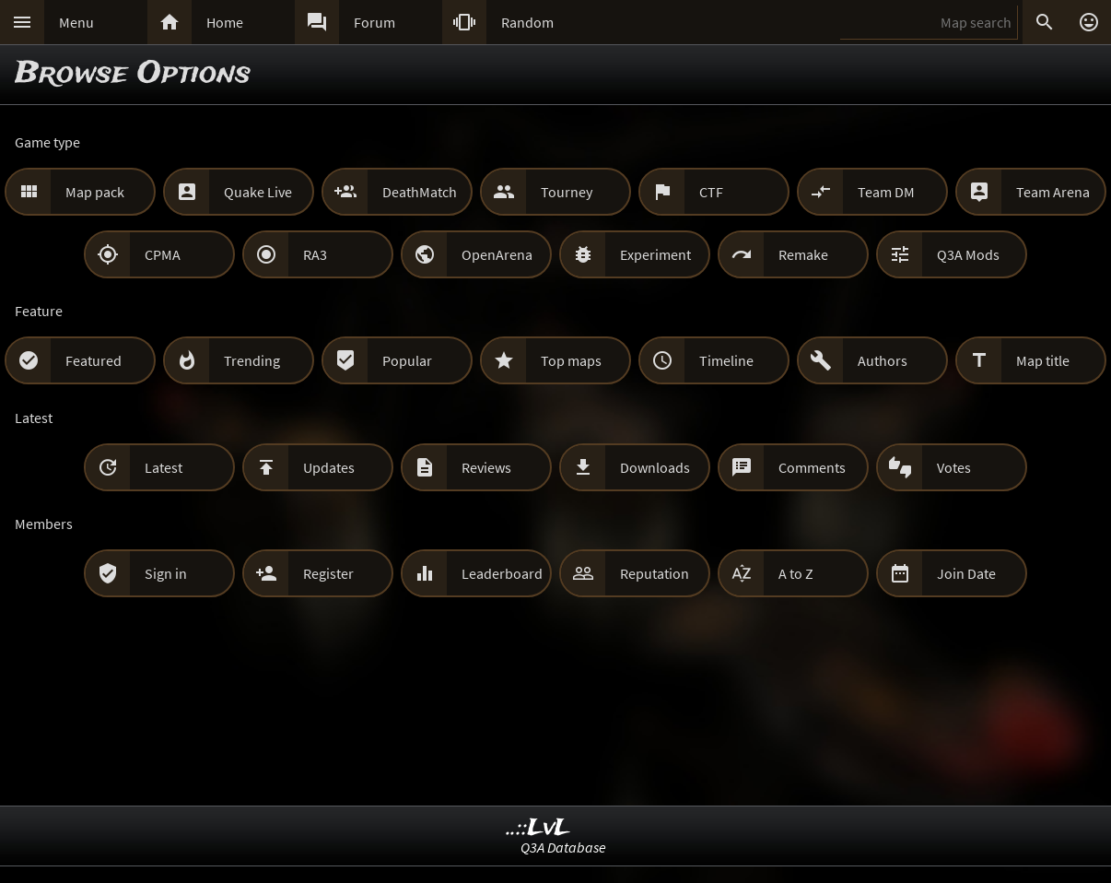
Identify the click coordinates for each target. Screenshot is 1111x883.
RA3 (315, 254)
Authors (882, 360)
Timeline (726, 360)
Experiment (655, 254)
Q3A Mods (968, 254)
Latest (163, 467)
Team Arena (1053, 191)
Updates (329, 467)
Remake (803, 254)
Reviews (486, 467)
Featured (93, 360)
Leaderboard (502, 573)
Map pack (94, 191)
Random (527, 22)
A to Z (795, 573)
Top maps (571, 360)
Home (224, 22)
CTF (711, 191)
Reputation (654, 573)
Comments (812, 467)
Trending (252, 360)
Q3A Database (563, 847)
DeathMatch (419, 191)
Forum (374, 22)
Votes (954, 467)
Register (328, 573)
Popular (407, 360)
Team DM (886, 191)
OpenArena (497, 254)
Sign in (166, 573)
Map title (1043, 360)
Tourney (566, 191)
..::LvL (538, 828)
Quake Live (258, 191)
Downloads (655, 467)
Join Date (966, 573)
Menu (76, 22)
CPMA (163, 254)
